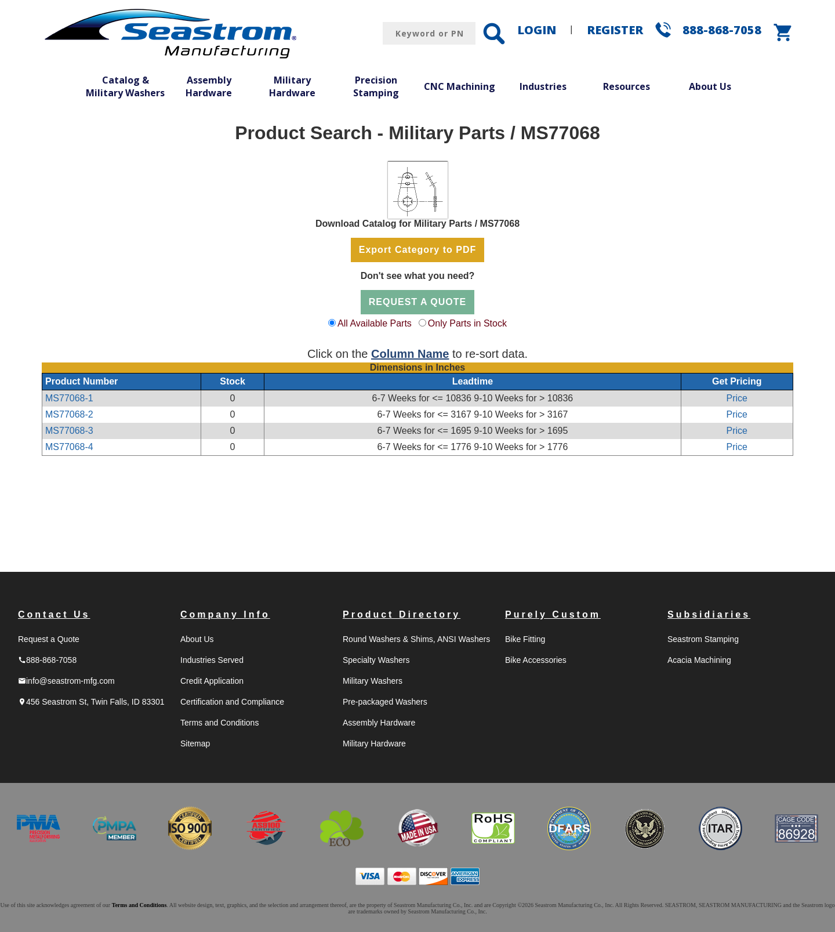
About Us (710, 86)
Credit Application (212, 681)
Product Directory (401, 614)
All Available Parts (374, 323)
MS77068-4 (69, 447)
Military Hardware (292, 86)
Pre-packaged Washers (385, 701)
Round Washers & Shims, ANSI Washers (416, 639)
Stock (232, 381)
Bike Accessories (536, 660)
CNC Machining (459, 86)
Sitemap (195, 743)
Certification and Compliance (232, 701)
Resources (626, 86)
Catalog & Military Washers (125, 86)
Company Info (225, 614)
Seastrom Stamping (703, 639)
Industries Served (212, 660)
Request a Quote (48, 639)
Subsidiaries (708, 614)
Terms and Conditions (219, 722)
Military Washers (372, 681)
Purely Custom (553, 614)
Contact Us (54, 614)
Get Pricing (736, 381)
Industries (543, 86)
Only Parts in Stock (467, 323)
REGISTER (615, 30)
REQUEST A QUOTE (418, 302)
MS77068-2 (69, 414)
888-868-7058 (721, 30)
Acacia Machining (699, 660)
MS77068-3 (69, 431)
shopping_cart (783, 32)
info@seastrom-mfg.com (66, 681)
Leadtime (472, 381)
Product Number (81, 381)
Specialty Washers (376, 660)
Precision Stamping (376, 86)
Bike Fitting (525, 639)
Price (737, 398)
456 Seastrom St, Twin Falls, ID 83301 (91, 701)
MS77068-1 (69, 398)
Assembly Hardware (209, 86)
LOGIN (536, 30)
